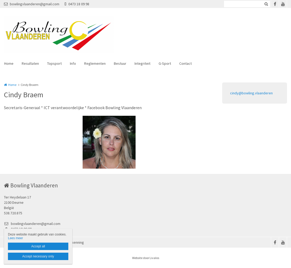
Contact (185, 63)
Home (9, 63)
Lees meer (15, 238)
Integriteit (142, 63)
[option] (109, 142)
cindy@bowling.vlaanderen (251, 93)
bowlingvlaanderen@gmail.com (31, 4)
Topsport (54, 63)
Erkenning (76, 242)
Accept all (38, 246)
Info (73, 63)
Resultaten (30, 63)
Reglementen (95, 63)
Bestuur (120, 63)
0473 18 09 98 (77, 4)
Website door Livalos (145, 258)
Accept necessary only (38, 256)
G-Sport (165, 63)
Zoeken (266, 4)
